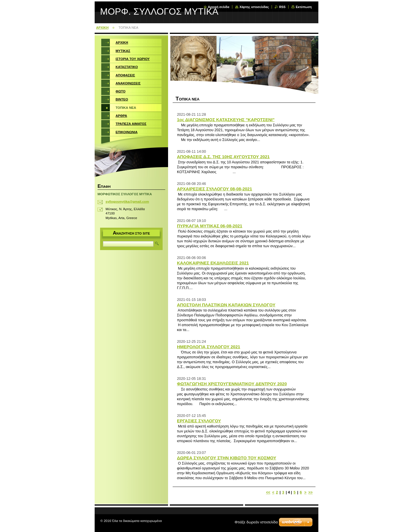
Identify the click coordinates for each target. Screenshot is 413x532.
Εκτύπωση (304, 7)
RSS (282, 7)
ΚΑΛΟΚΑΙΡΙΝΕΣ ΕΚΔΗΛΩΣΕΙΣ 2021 (213, 262)
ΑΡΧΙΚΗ (102, 27)
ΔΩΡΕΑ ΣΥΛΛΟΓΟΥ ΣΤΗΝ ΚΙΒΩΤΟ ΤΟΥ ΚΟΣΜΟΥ (226, 457)
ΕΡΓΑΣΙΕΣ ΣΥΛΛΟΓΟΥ (199, 420)
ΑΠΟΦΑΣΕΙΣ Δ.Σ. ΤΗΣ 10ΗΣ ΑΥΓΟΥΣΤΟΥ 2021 (223, 156)
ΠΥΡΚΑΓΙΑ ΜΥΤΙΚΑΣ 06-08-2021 (209, 225)
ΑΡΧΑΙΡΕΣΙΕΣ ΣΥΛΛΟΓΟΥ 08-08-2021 (214, 188)
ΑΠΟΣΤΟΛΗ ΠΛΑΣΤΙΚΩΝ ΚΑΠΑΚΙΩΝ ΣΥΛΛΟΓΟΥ (226, 304)
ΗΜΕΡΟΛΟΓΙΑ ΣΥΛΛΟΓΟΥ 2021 (208, 346)
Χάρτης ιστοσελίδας (254, 7)
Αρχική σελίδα (218, 7)
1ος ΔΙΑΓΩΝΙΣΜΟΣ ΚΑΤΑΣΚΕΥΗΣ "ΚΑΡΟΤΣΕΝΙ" (225, 119)
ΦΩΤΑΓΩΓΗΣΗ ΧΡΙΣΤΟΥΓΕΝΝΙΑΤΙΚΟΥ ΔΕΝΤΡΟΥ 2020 (232, 383)
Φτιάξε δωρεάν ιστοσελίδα (256, 522)
